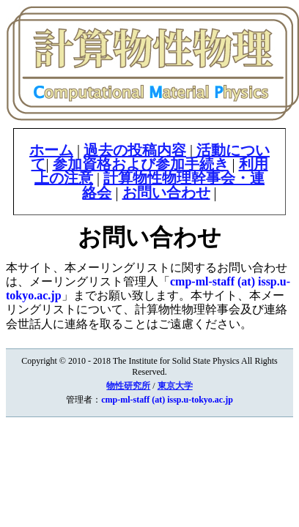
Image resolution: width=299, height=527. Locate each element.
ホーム (51, 150)
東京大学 (175, 386)
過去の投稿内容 (135, 150)
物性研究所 (128, 386)
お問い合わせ (166, 192)
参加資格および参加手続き (141, 164)
